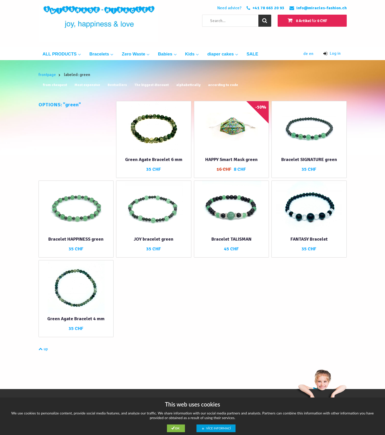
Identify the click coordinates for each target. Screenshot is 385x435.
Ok (177, 428)
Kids (192, 54)
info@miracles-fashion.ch (321, 8)
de (306, 53)
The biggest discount (151, 85)
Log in (332, 53)
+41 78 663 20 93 (268, 8)
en (311, 53)
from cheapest (55, 85)
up (43, 349)
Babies (167, 54)
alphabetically (188, 85)
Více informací (218, 428)
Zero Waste (135, 54)
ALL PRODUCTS (62, 54)
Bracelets (101, 54)
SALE (252, 54)
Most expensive (87, 85)
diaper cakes (222, 54)
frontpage (47, 75)
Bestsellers (117, 85)
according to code (223, 85)
